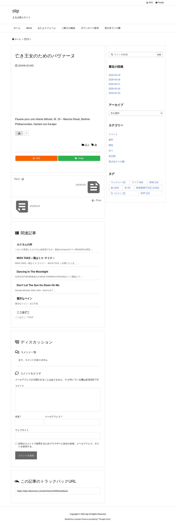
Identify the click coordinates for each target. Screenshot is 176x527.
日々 (29, 39)
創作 (111, 139)
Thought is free (104, 519)
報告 (111, 145)
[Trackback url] (57, 491)
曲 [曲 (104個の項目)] (115, 187)
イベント (113, 134)
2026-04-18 (114, 79)
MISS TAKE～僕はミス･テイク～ (36, 258)
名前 (18, 416)
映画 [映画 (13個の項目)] (154, 182)
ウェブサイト (22, 430)
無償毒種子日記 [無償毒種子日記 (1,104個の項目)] (147, 187)
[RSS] (36, 158)
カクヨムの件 (24, 244)
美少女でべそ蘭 (116, 161)
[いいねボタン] (19, 133)
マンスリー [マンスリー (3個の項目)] (118, 182)
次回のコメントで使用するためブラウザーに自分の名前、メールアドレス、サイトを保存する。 (58, 445)
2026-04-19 (114, 75)
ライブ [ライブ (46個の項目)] (137, 182)
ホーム (18, 39)
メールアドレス (53, 416)
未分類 (112, 156)
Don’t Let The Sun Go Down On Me (38, 285)
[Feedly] (79, 158)
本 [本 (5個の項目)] (127, 187)
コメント (19, 385)
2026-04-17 (114, 84)
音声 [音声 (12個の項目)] (145, 193)
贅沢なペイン (24, 298)
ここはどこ (23, 312)
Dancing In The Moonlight (32, 271)
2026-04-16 (114, 88)
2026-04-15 (114, 93)
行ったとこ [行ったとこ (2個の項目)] (118, 193)
